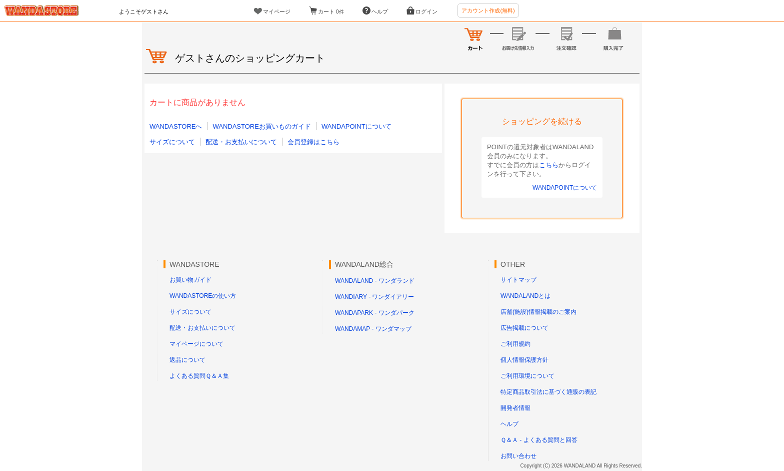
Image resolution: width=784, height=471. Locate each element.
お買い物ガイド (191, 279)
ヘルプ (380, 12)
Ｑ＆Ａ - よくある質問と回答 (539, 439)
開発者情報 (515, 407)
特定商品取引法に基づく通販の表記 (548, 391)
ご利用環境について (527, 375)
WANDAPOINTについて (357, 126)
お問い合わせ (518, 455)
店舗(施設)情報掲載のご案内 (538, 311)
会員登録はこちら (314, 142)
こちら (548, 165)
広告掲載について (524, 327)
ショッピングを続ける (542, 121)
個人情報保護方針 (524, 359)
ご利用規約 (515, 343)
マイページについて (197, 343)
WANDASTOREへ (176, 126)
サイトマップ (518, 279)
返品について (188, 359)
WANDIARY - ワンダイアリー (374, 296)
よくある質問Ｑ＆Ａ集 (199, 375)
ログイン (427, 12)
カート (331, 12)
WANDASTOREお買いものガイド (261, 126)
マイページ (276, 12)
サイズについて (172, 142)
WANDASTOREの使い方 (203, 295)
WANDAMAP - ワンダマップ (373, 328)
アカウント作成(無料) (488, 11)
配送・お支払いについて (241, 142)
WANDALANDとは (525, 295)
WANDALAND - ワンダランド (374, 280)
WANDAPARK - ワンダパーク (374, 312)
